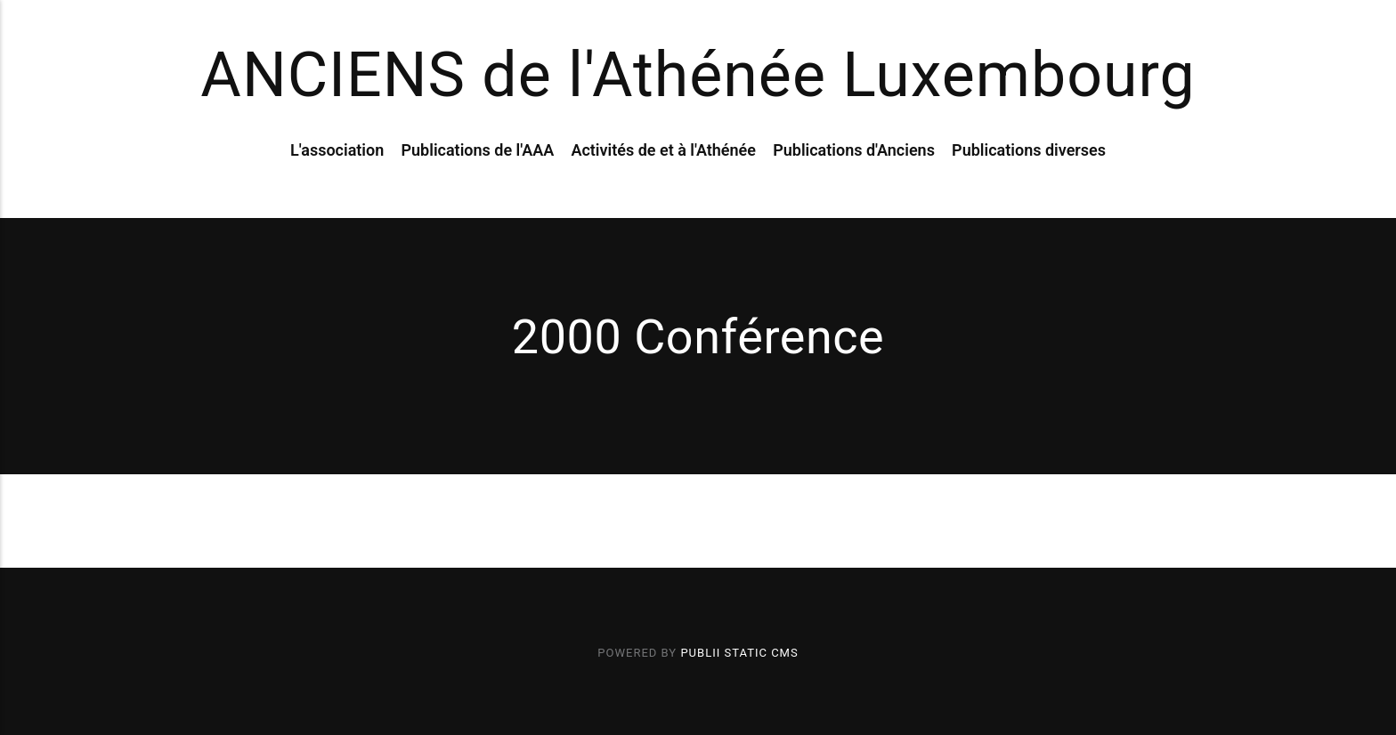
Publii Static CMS (739, 652)
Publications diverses (1029, 150)
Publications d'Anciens (854, 150)
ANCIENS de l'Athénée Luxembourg (697, 74)
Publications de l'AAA (477, 150)
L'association (337, 150)
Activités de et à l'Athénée (663, 150)
